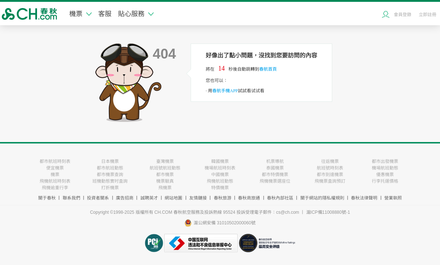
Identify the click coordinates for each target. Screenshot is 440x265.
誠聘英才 (149, 198)
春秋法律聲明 (364, 198)
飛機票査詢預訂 (330, 181)
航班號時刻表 (330, 168)
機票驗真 (165, 181)
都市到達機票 (330, 174)
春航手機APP (225, 90)
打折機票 (110, 187)
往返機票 (330, 161)
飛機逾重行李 (55, 187)
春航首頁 (268, 69)
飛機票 (165, 187)
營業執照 (393, 198)
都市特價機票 (275, 174)
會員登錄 (402, 14)
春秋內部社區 (280, 198)
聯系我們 (71, 198)
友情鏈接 (198, 198)
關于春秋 (47, 198)
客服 (104, 14)
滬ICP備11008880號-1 (328, 212)
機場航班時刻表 (220, 168)
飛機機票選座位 (275, 181)
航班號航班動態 (165, 168)
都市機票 (165, 174)
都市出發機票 (385, 161)
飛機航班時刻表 (55, 181)
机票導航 (275, 161)
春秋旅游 (222, 198)
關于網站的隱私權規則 (322, 198)
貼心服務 (136, 14)
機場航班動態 (385, 168)
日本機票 (110, 161)
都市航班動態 (110, 168)
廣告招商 (124, 198)
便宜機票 (55, 168)
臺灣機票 (165, 161)
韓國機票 (220, 161)
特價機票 (220, 187)
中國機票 (220, 174)
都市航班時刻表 (55, 161)
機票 (80, 14)
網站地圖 (173, 198)
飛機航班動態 (220, 181)
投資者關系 (98, 198)
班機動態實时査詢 (110, 181)
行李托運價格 (385, 181)
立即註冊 (427, 14)
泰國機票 (275, 168)
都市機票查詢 (110, 174)
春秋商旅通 (249, 198)
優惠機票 (385, 174)
